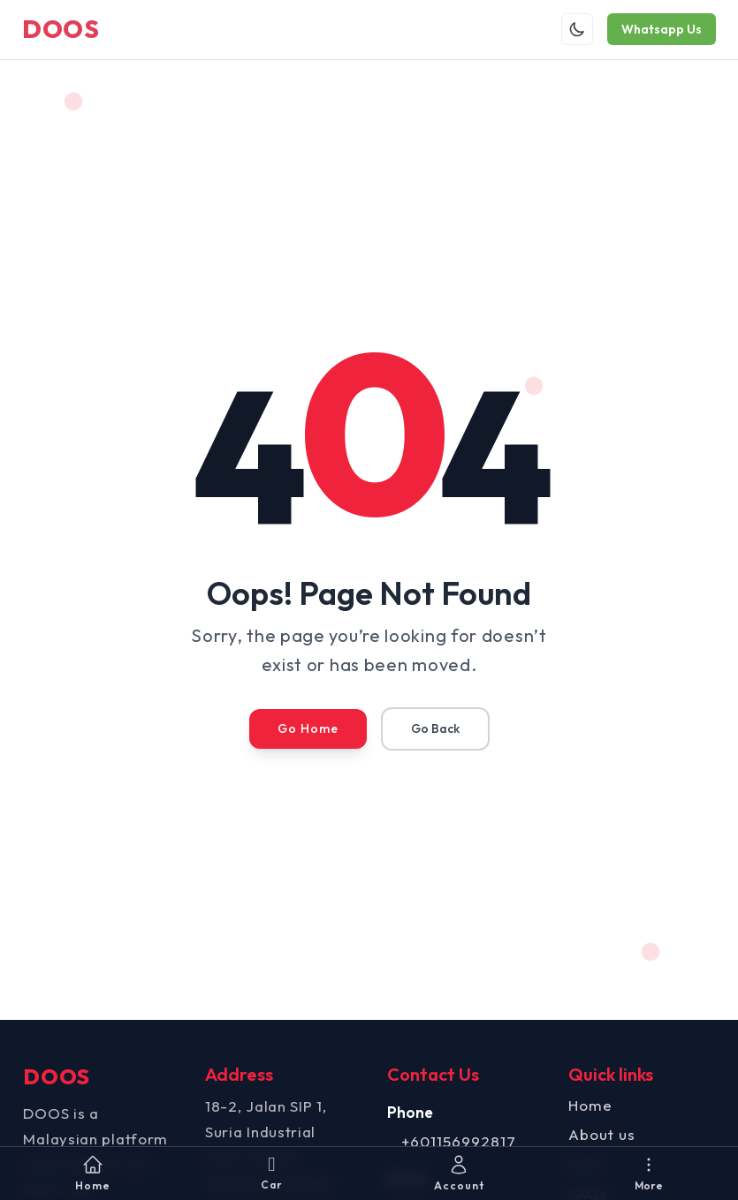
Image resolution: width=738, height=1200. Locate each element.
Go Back (435, 730)
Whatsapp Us (655, 30)
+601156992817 (458, 1143)
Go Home (308, 730)
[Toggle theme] (571, 30)
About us (599, 1136)
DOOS (67, 29)
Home (588, 1106)
